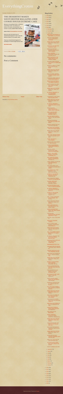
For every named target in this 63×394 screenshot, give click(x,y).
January (49, 364)
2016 (47, 371)
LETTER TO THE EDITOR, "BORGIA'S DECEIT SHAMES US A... (52, 193)
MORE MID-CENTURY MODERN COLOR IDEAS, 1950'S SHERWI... (53, 50)
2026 (47, 15)
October (49, 33)
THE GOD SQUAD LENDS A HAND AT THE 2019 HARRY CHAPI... (53, 117)
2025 (47, 17)
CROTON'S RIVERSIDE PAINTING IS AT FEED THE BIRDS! (53, 121)
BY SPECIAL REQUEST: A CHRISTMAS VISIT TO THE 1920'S (53, 105)
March (48, 361)
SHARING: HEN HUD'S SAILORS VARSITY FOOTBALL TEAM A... (52, 182)
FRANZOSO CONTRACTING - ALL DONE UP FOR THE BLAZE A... (53, 283)
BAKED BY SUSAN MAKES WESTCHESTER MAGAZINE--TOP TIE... (53, 263)
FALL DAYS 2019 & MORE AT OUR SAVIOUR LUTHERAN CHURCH (53, 287)
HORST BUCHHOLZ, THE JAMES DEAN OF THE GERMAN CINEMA (52, 58)
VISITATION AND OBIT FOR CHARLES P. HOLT (53, 46)
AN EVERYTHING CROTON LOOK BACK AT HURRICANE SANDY (54, 62)
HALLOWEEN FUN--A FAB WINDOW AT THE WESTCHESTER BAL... (52, 171)
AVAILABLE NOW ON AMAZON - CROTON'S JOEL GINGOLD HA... (54, 247)
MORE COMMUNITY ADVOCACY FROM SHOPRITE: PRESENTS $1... (53, 315)
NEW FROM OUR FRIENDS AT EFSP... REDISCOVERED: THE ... (53, 254)
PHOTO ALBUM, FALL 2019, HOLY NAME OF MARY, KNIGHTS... (53, 85)
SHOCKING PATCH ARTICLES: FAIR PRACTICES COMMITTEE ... (53, 241)
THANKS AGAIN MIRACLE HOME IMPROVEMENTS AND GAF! (53, 146)
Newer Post (5, 96)
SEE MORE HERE (8, 44)
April (48, 359)
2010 (47, 383)
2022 (47, 21)
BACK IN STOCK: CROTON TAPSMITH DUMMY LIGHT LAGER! (53, 75)
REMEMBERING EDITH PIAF (53, 244)
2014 (47, 375)
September (49, 349)
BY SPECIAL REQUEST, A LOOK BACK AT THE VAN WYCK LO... (53, 189)
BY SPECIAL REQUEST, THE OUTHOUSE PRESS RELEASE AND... (53, 237)
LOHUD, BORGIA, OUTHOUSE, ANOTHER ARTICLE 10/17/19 (53, 162)
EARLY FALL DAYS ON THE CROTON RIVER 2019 (53, 340)
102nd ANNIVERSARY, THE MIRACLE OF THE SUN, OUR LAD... (53, 324)
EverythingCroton (17, 6)
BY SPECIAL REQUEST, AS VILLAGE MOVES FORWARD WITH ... (53, 93)
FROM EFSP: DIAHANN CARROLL (52, 221)
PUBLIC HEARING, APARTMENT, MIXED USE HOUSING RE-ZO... (53, 54)
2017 (47, 369)
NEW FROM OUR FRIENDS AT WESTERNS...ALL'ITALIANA (53, 35)
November (49, 31)
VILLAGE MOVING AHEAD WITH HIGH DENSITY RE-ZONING (53, 343)
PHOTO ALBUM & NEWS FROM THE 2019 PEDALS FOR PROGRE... (53, 279)
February (49, 363)
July (48, 353)
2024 (47, 19)
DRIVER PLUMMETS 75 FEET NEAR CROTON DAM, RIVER (53, 66)
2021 (47, 23)
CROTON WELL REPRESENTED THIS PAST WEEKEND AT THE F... (53, 214)
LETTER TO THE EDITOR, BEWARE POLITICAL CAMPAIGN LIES (52, 175)
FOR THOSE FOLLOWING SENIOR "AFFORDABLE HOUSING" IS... (52, 158)
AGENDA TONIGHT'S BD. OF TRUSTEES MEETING (53, 125)
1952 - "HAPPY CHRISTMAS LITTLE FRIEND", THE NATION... (53, 198)
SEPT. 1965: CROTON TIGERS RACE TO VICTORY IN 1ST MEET (53, 136)
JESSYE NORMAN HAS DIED (53, 346)
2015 (47, 373)
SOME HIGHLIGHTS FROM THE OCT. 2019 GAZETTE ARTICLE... (53, 229)
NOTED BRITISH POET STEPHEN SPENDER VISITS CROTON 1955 (53, 336)
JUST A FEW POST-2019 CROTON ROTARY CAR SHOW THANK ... (52, 206)
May (48, 357)
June (48, 355)
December (49, 29)
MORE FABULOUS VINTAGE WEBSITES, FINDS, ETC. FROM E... (53, 43)
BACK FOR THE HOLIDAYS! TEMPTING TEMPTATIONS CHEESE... (53, 328)
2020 (47, 25)
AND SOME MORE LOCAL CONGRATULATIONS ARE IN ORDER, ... (54, 167)
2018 (47, 367)
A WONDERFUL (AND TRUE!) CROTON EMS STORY (53, 97)
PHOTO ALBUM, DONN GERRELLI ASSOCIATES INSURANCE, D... (53, 224)
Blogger (37, 391)
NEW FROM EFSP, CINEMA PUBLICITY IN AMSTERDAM (53, 179)
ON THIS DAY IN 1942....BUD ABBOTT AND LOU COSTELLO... (53, 275)
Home (22, 96)
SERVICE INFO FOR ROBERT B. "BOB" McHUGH (53, 142)
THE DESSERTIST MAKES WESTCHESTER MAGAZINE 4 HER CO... (53, 300)
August (49, 351)
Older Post (39, 96)
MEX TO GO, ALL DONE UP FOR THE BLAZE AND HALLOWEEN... (53, 296)
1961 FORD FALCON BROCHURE (51, 312)
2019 (47, 27)
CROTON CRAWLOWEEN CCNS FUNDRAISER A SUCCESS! (52, 38)
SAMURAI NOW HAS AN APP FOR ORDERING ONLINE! (53, 251)
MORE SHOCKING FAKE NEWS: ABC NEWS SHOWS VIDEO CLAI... (53, 210)
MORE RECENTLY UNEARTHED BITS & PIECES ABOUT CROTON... (53, 109)
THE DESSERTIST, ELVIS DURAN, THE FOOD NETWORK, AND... (52, 271)
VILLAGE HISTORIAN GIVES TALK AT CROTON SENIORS (53, 186)
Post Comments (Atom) (13, 99)
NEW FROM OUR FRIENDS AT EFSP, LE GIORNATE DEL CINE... (53, 304)
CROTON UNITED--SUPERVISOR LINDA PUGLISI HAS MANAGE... (53, 150)
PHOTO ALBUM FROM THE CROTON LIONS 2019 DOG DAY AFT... (53, 267)
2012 (47, 379)
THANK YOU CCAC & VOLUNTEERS (51, 139)
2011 (47, 381)
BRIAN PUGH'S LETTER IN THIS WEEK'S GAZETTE (53, 82)
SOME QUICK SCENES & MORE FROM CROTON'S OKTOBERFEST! (53, 308)
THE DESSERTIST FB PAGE (16, 31)
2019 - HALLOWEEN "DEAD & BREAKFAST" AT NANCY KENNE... (53, 233)
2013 (47, 377)
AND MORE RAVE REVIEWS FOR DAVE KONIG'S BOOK (53, 128)
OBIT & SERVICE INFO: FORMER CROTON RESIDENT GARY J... (52, 113)
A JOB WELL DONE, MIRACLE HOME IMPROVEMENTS (53, 79)
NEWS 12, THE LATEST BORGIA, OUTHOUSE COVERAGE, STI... (52, 154)
